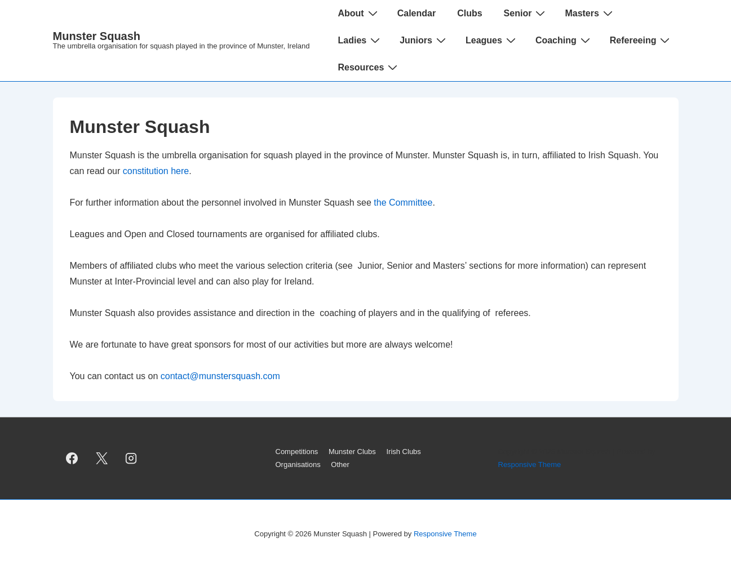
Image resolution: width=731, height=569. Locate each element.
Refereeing (641, 40)
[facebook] (72, 458)
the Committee (403, 202)
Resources (369, 67)
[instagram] (131, 458)
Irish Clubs (403, 451)
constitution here (156, 171)
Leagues (492, 40)
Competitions (297, 451)
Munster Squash (97, 36)
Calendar (416, 13)
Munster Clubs (352, 451)
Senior (526, 13)
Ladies (360, 40)
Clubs (469, 13)
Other (340, 464)
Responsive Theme (529, 464)
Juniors (424, 40)
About (359, 13)
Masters (590, 13)
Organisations (298, 464)
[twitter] (101, 458)
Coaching (564, 40)
